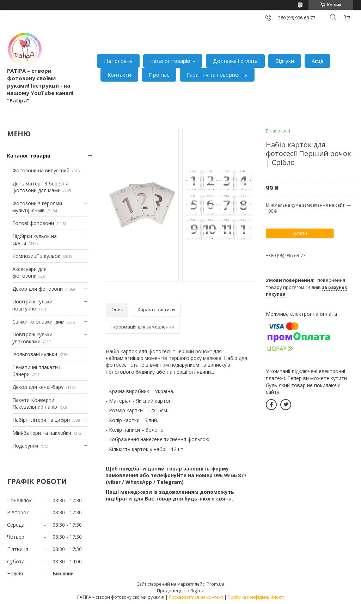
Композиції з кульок (36, 256)
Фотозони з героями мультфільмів (37, 207)
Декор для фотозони (37, 288)
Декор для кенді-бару (37, 387)
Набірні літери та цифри (41, 419)
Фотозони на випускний (40, 170)
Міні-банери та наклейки (41, 433)
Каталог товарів (170, 60)
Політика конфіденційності (256, 597)
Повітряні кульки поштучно (32, 305)
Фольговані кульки (34, 354)
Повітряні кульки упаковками (32, 338)
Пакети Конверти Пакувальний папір (34, 403)
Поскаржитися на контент (196, 597)
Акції (317, 60)
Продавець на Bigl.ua (180, 590)
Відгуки (284, 60)
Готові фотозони (33, 223)
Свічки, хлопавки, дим (38, 321)
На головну (118, 60)
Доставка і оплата (235, 60)
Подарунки (25, 445)
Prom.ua (216, 584)
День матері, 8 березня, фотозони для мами (41, 187)
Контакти (119, 74)
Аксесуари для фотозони (29, 272)
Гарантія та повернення (217, 74)
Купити (299, 233)
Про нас (159, 74)
